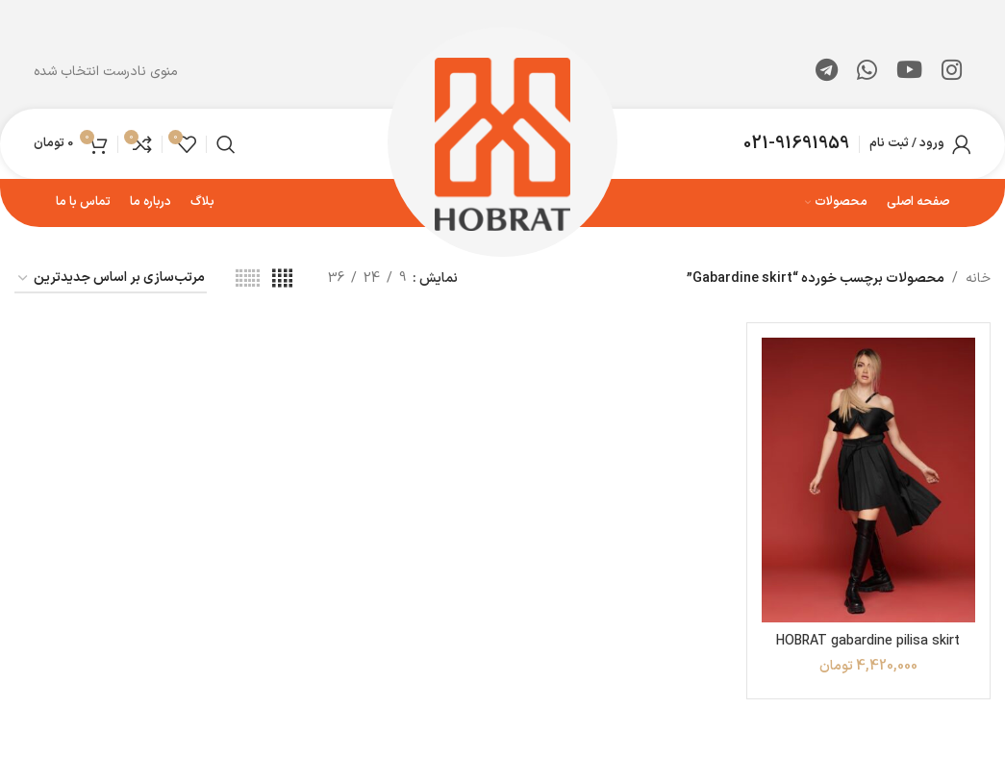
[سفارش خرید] (110, 279)
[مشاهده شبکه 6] (248, 279)
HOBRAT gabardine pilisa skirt (868, 641)
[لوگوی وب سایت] (502, 143)
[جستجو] (226, 144)
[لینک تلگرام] (826, 72)
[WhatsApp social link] (867, 72)
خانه (978, 278)
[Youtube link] (909, 72)
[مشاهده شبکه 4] (282, 279)
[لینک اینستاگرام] (951, 72)
